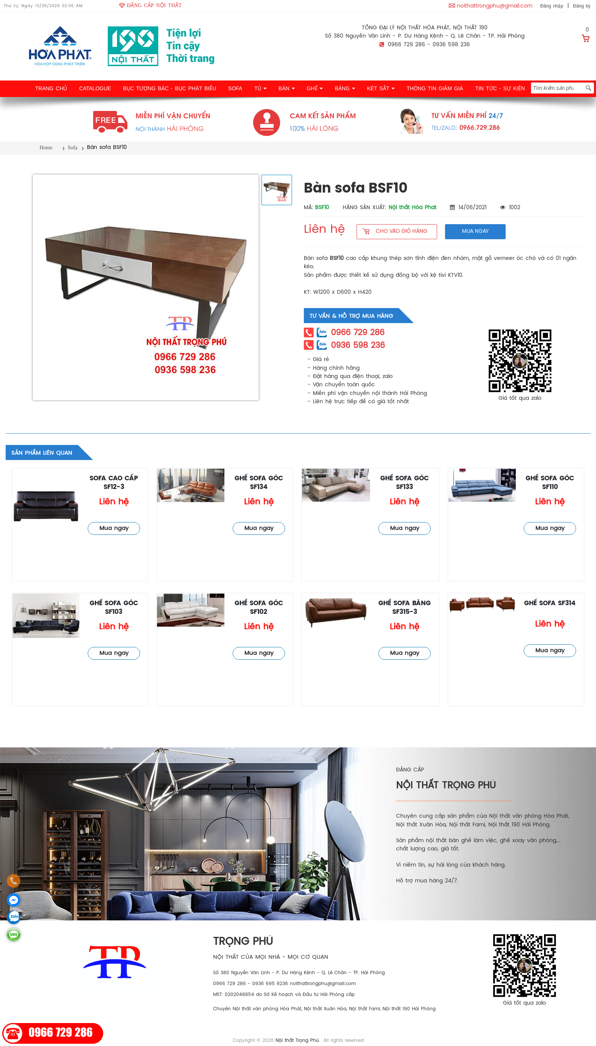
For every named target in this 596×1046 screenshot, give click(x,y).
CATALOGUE (95, 88)
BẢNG (345, 88)
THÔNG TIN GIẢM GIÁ (435, 88)
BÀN (287, 88)
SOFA (235, 88)
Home (46, 147)
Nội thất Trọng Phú (297, 1040)
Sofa (73, 147)
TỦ (260, 88)
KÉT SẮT (381, 88)
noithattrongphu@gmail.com (494, 6)
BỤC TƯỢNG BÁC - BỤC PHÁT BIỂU (169, 88)
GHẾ (315, 88)
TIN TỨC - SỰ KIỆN (500, 88)
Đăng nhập (551, 6)
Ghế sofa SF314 (550, 603)
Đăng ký (581, 6)
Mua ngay (113, 528)
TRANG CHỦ (51, 88)
